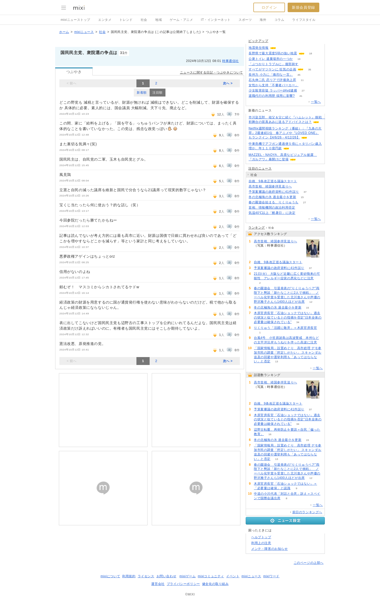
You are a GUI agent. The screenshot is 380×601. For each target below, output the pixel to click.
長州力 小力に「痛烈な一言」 (271, 74)
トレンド (125, 20)
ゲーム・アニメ (181, 20)
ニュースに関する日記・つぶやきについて (211, 72)
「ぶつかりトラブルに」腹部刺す (273, 64)
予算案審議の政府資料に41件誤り (274, 192)
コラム (279, 20)
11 (302, 80)
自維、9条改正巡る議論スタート (273, 181)
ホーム (64, 32)
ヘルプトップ (261, 537)
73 (304, 85)
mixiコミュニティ (211, 576)
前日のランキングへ (307, 512)
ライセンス (146, 576)
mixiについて (110, 576)
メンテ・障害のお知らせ (269, 549)
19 (298, 58)
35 (309, 69)
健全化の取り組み (215, 584)
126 (304, 64)
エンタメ (104, 20)
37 (304, 191)
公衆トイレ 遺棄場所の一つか (271, 59)
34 (297, 322)
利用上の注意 (261, 543)
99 (303, 181)
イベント (232, 576)
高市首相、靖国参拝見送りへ (270, 186)
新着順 (142, 92)
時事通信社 (230, 61)
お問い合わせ (166, 576)
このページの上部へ (309, 563)
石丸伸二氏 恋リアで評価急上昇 (272, 80)
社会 (144, 20)
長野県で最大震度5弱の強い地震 (273, 53)
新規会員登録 (303, 7)
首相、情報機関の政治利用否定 (272, 207)
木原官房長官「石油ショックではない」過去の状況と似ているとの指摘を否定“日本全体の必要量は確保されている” (288, 317)
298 (301, 212)
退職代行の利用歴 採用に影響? (272, 96)
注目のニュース (260, 168)
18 (310, 53)
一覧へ (316, 102)
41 (300, 95)
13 (276, 361)
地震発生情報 (259, 48)
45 (298, 74)
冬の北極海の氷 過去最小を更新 (272, 197)
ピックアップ (258, 41)
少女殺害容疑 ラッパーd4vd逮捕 (273, 90)
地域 (158, 20)
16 (269, 434)
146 (298, 186)
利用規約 (128, 576)
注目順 (158, 92)
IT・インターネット (216, 20)
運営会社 (157, 584)
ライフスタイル (303, 20)
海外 (263, 20)
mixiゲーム (187, 576)
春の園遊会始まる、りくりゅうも (273, 202)
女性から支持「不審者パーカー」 (273, 85)
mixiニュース (84, 32)
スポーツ (245, 20)
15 (302, 197)
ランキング (256, 227)
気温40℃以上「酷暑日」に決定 (272, 213)
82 (301, 207)
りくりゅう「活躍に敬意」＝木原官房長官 (285, 328)
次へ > (228, 83)
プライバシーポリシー (183, 584)
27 (303, 90)
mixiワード (271, 576)
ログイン (269, 7)
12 (310, 301)
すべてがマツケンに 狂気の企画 (272, 69)
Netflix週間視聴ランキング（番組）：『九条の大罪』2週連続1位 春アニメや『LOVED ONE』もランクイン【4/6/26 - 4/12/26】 (285, 133)
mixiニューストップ (75, 20)
